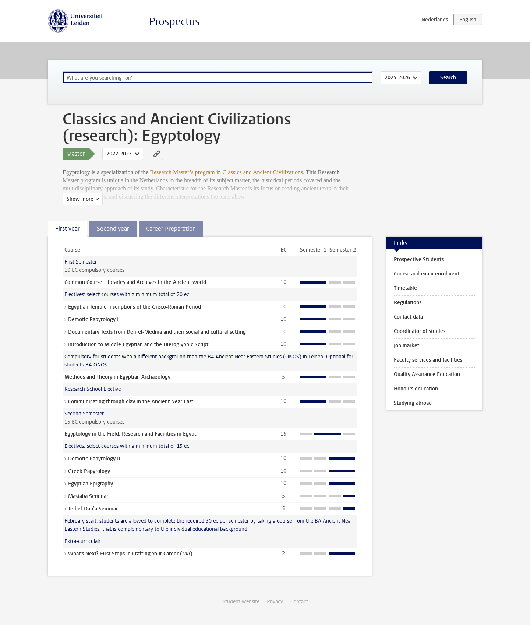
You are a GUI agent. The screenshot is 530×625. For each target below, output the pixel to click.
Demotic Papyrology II (94, 458)
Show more (80, 199)
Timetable (405, 288)
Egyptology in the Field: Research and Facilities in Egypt (130, 434)
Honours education (416, 388)
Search (448, 77)
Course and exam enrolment (426, 273)
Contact (299, 601)
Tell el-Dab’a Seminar (93, 508)
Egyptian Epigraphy (90, 483)
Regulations (407, 302)
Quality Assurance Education (427, 374)
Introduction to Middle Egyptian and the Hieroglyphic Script (138, 344)
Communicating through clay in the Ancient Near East (130, 401)
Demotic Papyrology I (93, 319)
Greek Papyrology (89, 471)
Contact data (408, 316)
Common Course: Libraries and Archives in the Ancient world (135, 282)
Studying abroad (413, 403)
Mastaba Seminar (88, 496)
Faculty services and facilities (428, 360)
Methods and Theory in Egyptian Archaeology (117, 376)
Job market (406, 345)
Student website (240, 601)
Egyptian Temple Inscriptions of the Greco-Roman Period (134, 306)
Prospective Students (419, 259)
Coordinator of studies (419, 331)
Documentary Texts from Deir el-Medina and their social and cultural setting (157, 332)
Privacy (275, 601)
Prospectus (174, 21)
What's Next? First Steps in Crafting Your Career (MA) (130, 553)
